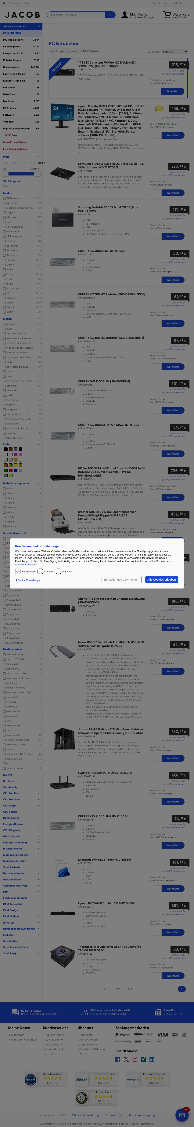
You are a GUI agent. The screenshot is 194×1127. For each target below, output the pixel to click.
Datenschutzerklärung (26, 564)
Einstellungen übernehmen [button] (121, 579)
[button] (29, 580)
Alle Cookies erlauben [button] (161, 579)
